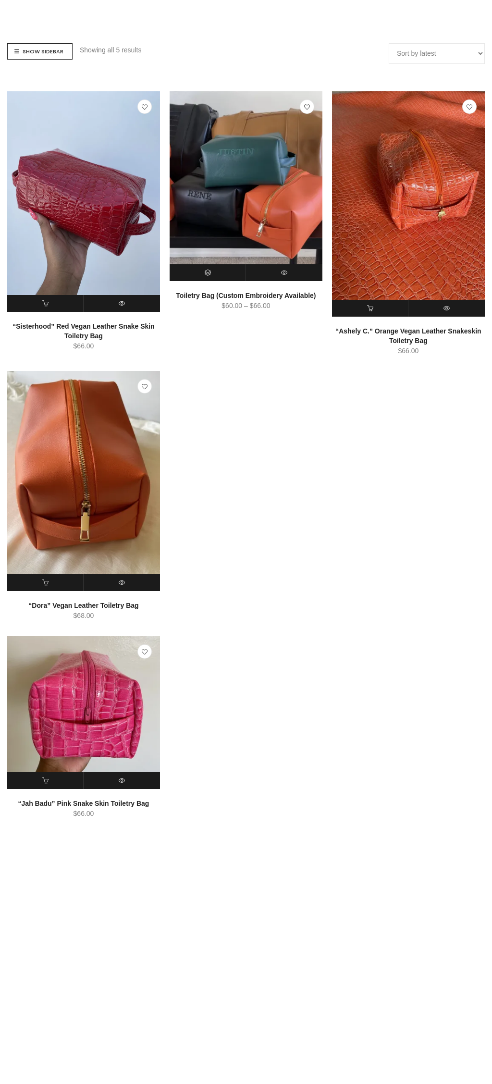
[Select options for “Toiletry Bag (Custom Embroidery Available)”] (208, 272)
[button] (45, 303)
